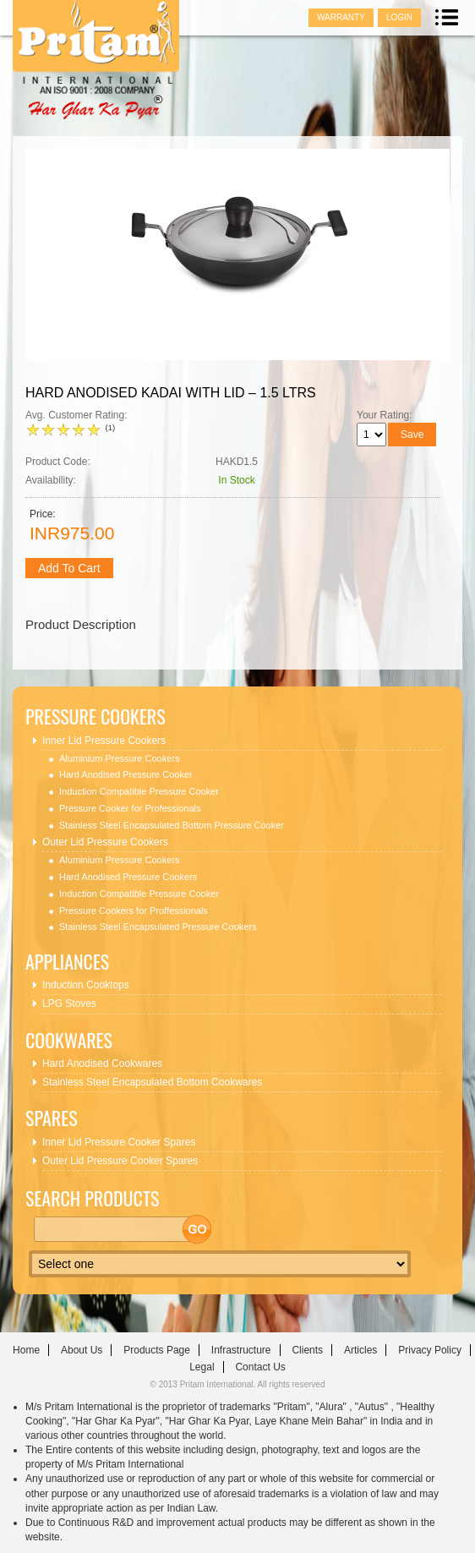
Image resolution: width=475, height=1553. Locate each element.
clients (307, 1350)
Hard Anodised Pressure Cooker (126, 774)
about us (81, 1350)
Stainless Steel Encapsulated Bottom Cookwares (152, 1082)
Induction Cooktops (85, 985)
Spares (51, 1118)
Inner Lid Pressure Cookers (104, 740)
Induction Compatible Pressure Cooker (139, 791)
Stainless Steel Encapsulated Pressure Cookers (158, 926)
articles (360, 1350)
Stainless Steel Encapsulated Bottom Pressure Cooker (171, 825)
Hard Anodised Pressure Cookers (128, 877)
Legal (201, 1367)
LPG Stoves (69, 1003)
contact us (260, 1367)
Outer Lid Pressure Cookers (105, 842)
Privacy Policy (429, 1350)
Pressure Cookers (95, 716)
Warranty (341, 17)
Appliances (67, 962)
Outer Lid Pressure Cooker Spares (120, 1161)
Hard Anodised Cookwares (102, 1063)
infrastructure (241, 1350)
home (26, 1350)
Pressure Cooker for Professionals (130, 808)
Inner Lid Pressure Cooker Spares (118, 1142)
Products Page (156, 1350)
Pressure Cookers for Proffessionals (133, 910)
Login (399, 17)
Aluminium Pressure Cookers (119, 758)
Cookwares (68, 1040)
